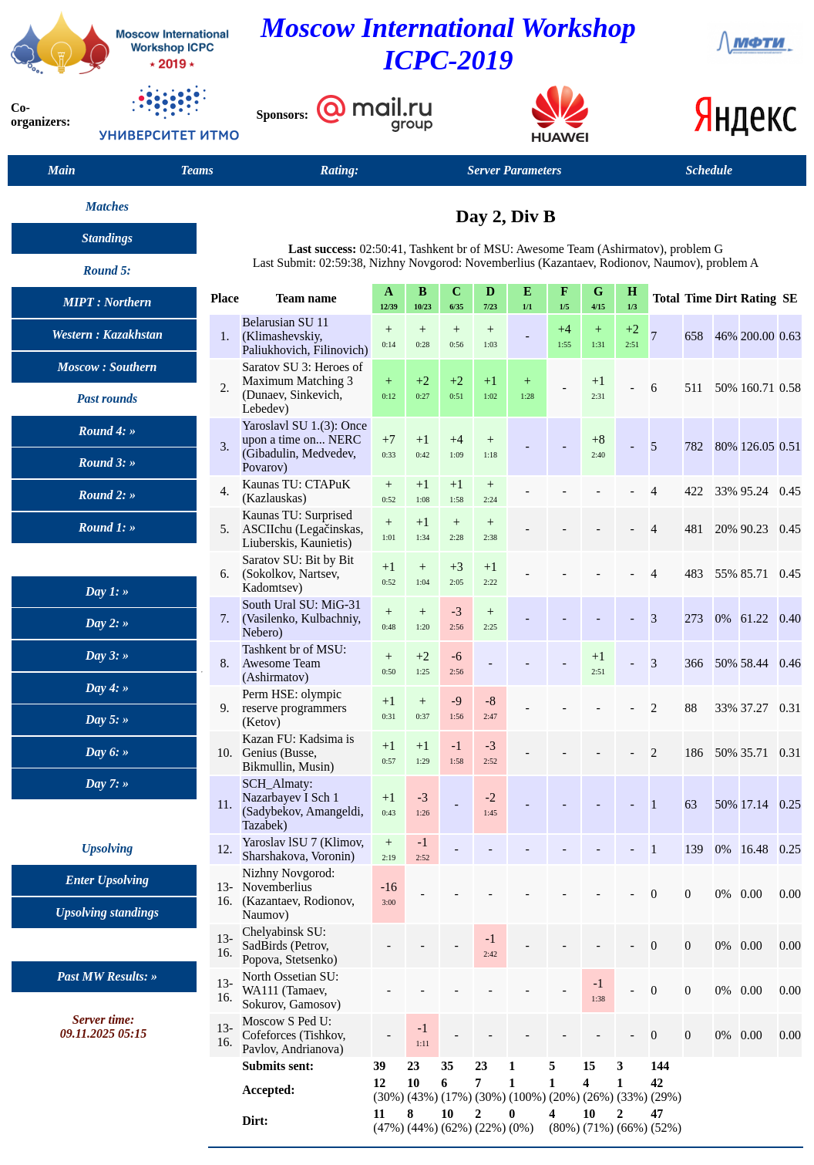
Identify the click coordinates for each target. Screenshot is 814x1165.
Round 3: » (107, 462)
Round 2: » (107, 494)
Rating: (340, 170)
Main (62, 170)
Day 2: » (107, 623)
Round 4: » (107, 430)
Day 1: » (107, 591)
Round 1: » (107, 527)
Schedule (709, 170)
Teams (197, 170)
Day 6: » (107, 751)
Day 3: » (107, 655)
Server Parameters (514, 170)
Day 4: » (107, 687)
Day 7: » (107, 783)
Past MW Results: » (107, 976)
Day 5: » (107, 719)
